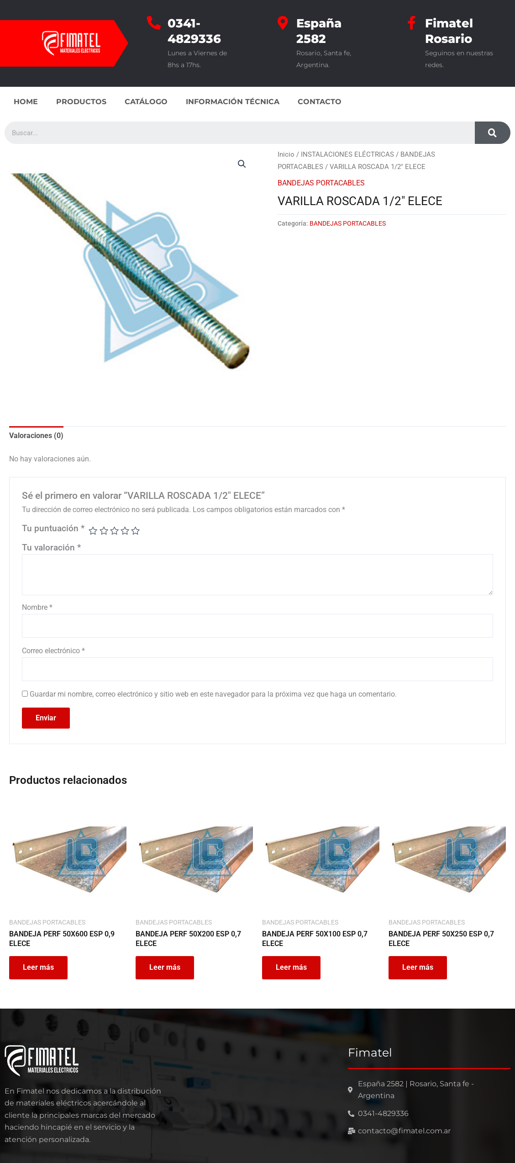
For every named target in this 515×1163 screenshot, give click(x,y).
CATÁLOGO (146, 101)
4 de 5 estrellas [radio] (125, 530)
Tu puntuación (53, 528)
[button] (242, 164)
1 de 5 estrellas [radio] (93, 530)
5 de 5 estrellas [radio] (135, 530)
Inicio (286, 154)
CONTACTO (320, 101)
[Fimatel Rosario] (411, 23)
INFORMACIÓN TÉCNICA (232, 101)
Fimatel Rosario (449, 31)
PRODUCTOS (81, 101)
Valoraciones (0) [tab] (36, 435)
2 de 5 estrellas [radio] (104, 530)
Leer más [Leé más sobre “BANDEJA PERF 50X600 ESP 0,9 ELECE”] (38, 967)
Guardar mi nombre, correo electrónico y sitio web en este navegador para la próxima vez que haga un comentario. (213, 694)
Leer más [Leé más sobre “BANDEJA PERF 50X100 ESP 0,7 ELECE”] (291, 967)
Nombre (37, 607)
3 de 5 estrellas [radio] (114, 530)
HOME (26, 101)
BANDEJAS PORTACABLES (321, 183)
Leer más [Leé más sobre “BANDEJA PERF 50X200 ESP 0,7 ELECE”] (164, 967)
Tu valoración (51, 547)
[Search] (492, 133)
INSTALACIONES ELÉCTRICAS (347, 154)
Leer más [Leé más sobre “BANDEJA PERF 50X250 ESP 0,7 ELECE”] (417, 967)
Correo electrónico (53, 650)
